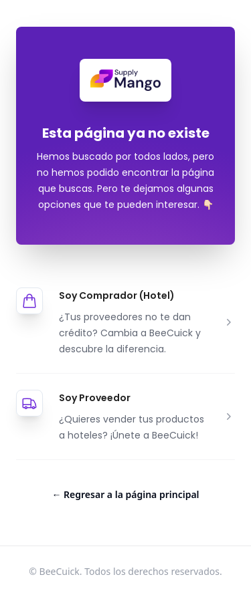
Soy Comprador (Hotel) (117, 295)
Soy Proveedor (95, 397)
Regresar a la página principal (125, 494)
